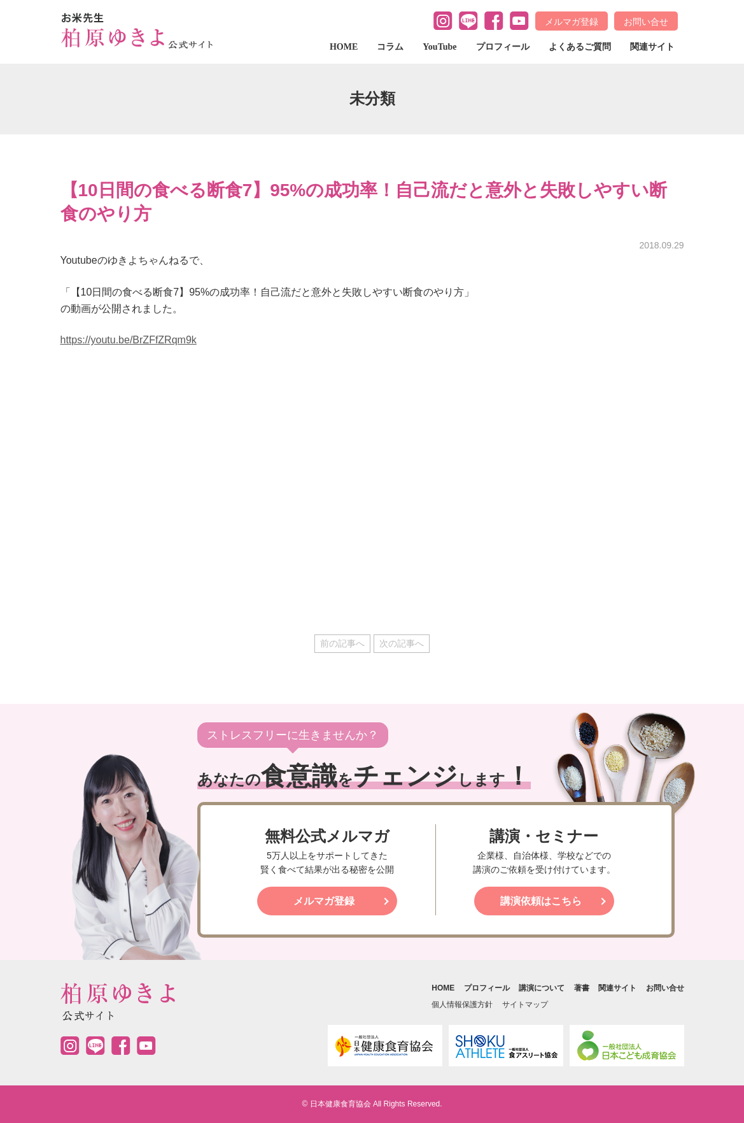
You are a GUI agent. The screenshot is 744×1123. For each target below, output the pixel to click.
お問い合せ (646, 22)
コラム (390, 47)
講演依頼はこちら (541, 901)
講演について (542, 988)
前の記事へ (342, 643)
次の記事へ (401, 643)
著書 (581, 988)
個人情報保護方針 (462, 1004)
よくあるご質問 (580, 47)
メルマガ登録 (571, 22)
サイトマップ (525, 1004)
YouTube (439, 47)
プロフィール (503, 47)
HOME (344, 47)
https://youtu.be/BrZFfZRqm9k (128, 339)
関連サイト (652, 47)
